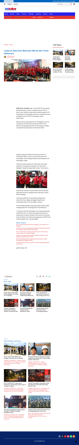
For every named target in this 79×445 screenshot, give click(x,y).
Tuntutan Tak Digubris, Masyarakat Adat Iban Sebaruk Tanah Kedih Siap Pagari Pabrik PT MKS (32, 236)
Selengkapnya (64, 77)
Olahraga (30, 14)
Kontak (16, 4)
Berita (6, 14)
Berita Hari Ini (8, 17)
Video (45, 17)
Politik (17, 14)
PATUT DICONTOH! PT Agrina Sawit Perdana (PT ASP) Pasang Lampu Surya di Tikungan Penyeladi (32, 232)
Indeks (51, 14)
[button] (71, 4)
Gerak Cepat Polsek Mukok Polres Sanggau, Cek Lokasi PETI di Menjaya (32, 225)
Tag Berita (38, 14)
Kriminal (12, 14)
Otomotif (24, 14)
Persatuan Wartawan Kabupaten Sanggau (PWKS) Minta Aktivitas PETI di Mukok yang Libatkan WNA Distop (33, 228)
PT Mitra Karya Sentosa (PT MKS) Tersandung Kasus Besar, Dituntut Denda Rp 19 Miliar (69, 70)
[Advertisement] (39, 31)
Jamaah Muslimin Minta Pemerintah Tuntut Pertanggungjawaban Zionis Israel (33, 243)
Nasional (40, 17)
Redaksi (9, 4)
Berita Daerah (19, 17)
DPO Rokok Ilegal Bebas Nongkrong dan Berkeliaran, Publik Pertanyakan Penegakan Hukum (31, 239)
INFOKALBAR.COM (11, 56)
